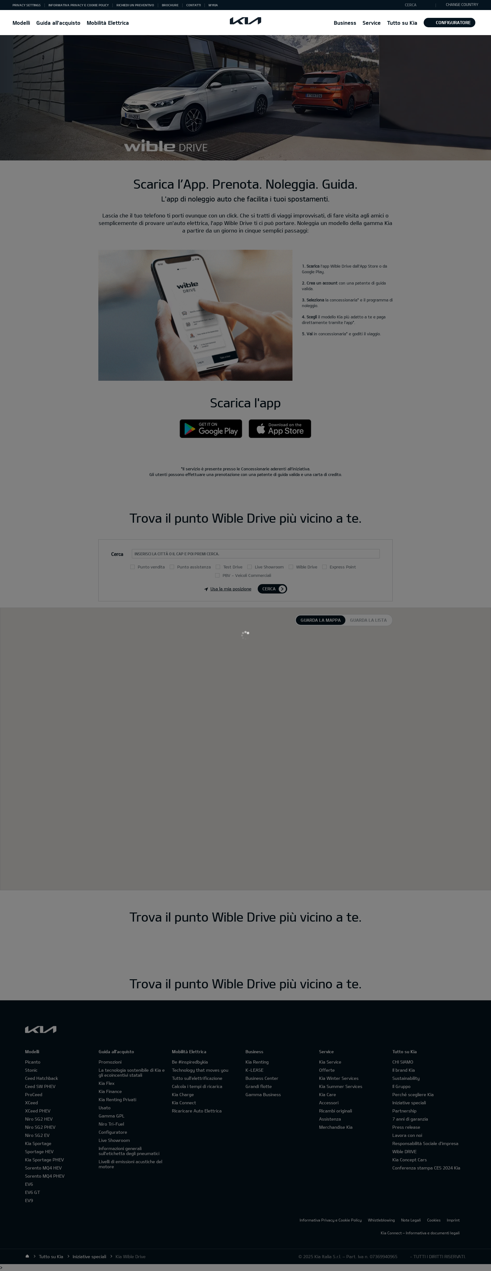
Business (345, 22)
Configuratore (449, 22)
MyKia (213, 5)
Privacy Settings (27, 5)
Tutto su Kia (402, 22)
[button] (27, 5)
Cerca (410, 5)
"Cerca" (400, 5)
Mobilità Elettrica (108, 22)
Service (372, 22)
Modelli (21, 22)
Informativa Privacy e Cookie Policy (79, 5)
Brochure (170, 5)
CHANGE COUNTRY (458, 4)
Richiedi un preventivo (135, 5)
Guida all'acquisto (58, 22)
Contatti (193, 5)
